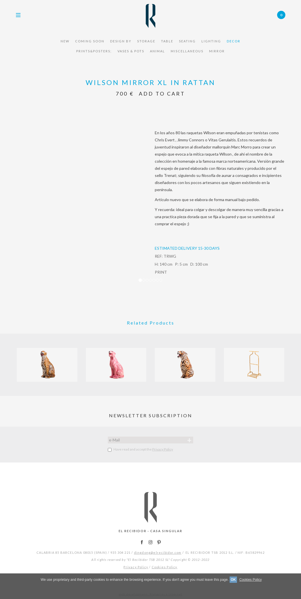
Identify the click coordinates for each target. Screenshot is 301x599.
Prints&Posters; (94, 51)
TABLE (167, 41)
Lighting (211, 41)
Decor (233, 41)
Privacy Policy (162, 449)
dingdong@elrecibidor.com (158, 552)
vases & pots (130, 51)
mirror (217, 51)
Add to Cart (162, 93)
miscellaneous (187, 51)
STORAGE (146, 41)
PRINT (161, 272)
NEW (65, 41)
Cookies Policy (165, 567)
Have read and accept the (140, 449)
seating (187, 41)
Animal (157, 51)
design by (120, 41)
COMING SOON (89, 41)
